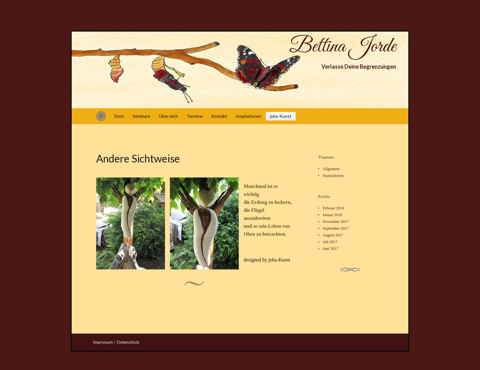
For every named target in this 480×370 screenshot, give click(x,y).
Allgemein (331, 168)
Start (119, 116)
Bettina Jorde (342, 46)
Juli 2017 (330, 241)
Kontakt (219, 116)
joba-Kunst (280, 116)
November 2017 (335, 221)
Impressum (103, 342)
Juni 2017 (330, 248)
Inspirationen (248, 116)
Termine (195, 116)
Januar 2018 (332, 214)
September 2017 (336, 228)
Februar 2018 (333, 208)
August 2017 (333, 235)
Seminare (141, 116)
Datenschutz (128, 342)
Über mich (168, 116)
